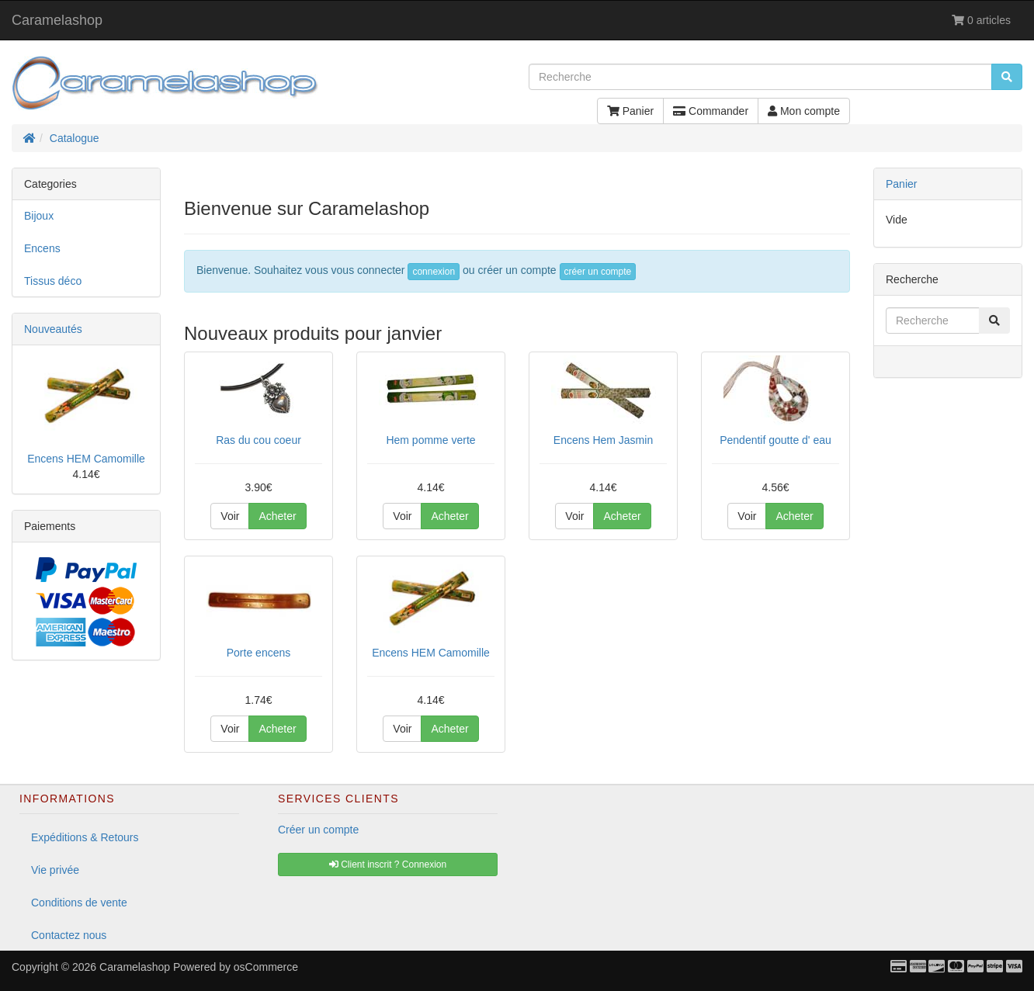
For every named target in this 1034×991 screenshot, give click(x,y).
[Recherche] (760, 77)
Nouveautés (53, 329)
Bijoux (39, 216)
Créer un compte (318, 829)
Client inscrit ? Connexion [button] (387, 864)
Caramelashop (57, 20)
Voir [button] (229, 516)
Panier (630, 111)
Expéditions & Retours (85, 837)
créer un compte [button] (598, 271)
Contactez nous (68, 935)
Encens (42, 248)
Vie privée (55, 870)
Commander (710, 111)
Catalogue (74, 138)
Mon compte (804, 111)
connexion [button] (433, 271)
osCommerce (266, 967)
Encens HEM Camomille (86, 458)
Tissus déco (53, 281)
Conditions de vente (79, 902)
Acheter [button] (277, 516)
